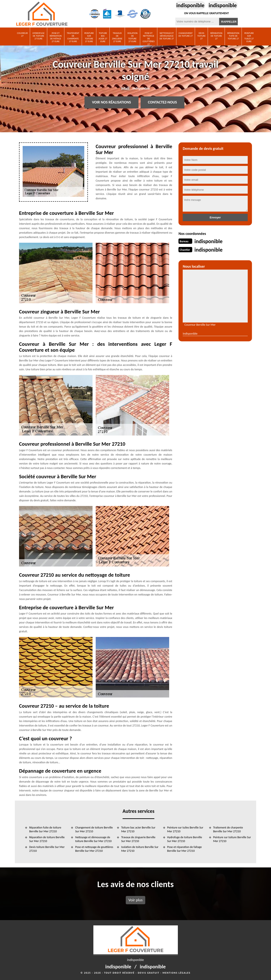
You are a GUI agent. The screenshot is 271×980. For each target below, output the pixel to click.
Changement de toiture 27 (185, 34)
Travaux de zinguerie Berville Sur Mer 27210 (138, 839)
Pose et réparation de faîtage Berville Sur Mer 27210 (184, 849)
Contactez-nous (162, 102)
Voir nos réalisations (111, 102)
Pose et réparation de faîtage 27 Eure (56, 37)
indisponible (190, 5)
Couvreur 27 (22, 34)
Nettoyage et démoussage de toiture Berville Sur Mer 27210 (93, 839)
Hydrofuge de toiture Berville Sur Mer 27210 (184, 839)
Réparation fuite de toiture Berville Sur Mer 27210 (45, 829)
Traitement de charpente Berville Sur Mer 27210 (228, 829)
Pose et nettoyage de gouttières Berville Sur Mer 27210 (94, 849)
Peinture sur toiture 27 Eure (89, 37)
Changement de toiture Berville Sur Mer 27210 (94, 829)
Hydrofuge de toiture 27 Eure (39, 36)
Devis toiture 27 (201, 36)
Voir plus (135, 899)
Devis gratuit (148, 972)
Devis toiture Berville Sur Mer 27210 (47, 849)
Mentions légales (177, 972)
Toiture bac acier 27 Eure (103, 37)
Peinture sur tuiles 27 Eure (249, 37)
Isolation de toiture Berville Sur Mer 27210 (139, 849)
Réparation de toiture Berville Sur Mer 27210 (47, 839)
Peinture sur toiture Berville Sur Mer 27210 (232, 839)
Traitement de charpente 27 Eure (73, 37)
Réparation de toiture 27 (216, 36)
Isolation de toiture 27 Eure (132, 37)
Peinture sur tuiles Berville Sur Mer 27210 (185, 829)
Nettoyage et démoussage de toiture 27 (167, 36)
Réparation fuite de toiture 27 (233, 36)
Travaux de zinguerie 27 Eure (117, 37)
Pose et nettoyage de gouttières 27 (149, 38)
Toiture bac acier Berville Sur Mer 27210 (138, 829)
